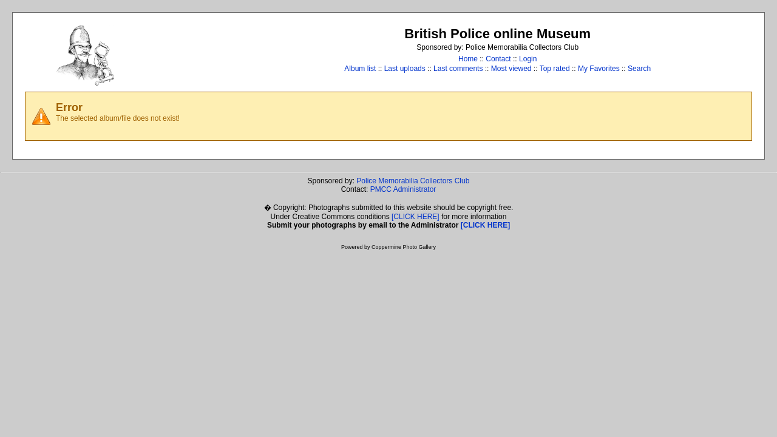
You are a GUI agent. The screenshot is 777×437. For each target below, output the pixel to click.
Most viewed (511, 68)
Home (468, 59)
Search (639, 68)
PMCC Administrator (403, 189)
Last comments (458, 68)
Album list (360, 68)
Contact (498, 59)
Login (528, 59)
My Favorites (599, 68)
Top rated (555, 68)
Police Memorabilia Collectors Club (412, 181)
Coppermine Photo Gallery (404, 247)
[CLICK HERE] (415, 216)
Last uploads (405, 68)
